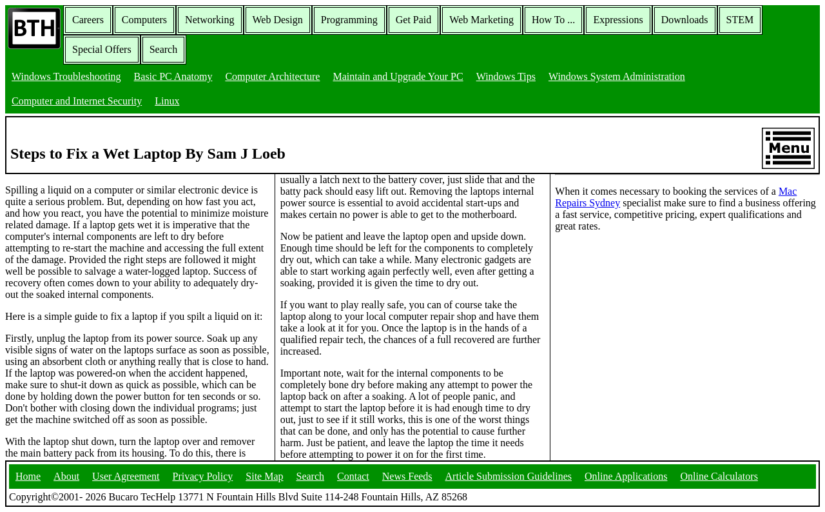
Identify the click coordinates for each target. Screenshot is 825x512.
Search (164, 49)
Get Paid (414, 19)
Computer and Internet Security (77, 100)
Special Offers (101, 49)
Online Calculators (718, 476)
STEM (740, 19)
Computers (144, 19)
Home (28, 476)
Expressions (618, 19)
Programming (349, 19)
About (66, 476)
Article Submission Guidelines (508, 476)
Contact (353, 476)
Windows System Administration (616, 76)
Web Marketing (481, 19)
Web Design (278, 19)
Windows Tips (506, 76)
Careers (88, 19)
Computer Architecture (272, 76)
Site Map (264, 476)
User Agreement (125, 476)
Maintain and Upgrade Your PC (398, 76)
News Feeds (407, 476)
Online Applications (626, 476)
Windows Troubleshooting (66, 76)
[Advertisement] (651, 323)
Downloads (684, 19)
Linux (167, 100)
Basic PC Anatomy (173, 76)
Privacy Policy (203, 476)
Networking (209, 19)
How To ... (553, 19)
